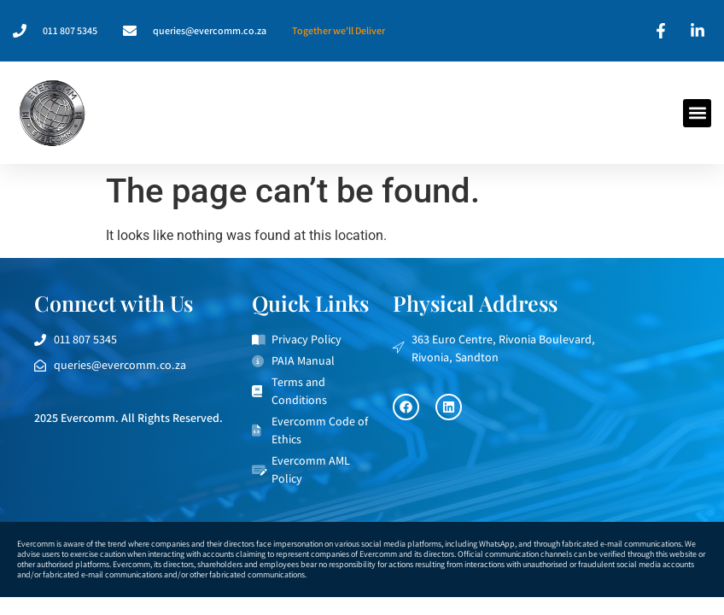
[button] (697, 113)
